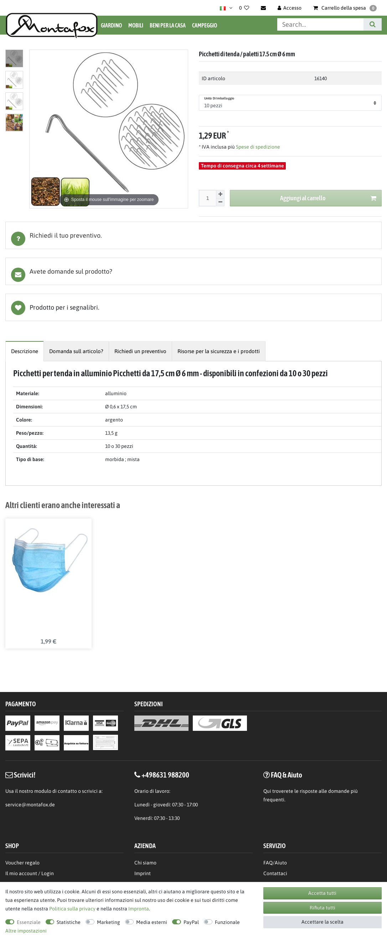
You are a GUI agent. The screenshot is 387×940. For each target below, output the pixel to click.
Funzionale (227, 922)
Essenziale (29, 922)
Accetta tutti (322, 893)
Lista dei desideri (193, 307)
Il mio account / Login (29, 874)
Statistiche (69, 922)
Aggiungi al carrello (328, 198)
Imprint (142, 874)
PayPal (191, 922)
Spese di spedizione (257, 147)
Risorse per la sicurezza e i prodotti (218, 351)
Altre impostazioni (26, 931)
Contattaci (275, 874)
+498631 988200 (165, 775)
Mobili (135, 25)
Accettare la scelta (322, 922)
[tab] (193, 235)
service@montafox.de (30, 804)
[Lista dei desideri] (244, 8)
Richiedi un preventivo (140, 351)
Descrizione (24, 351)
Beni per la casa (168, 25)
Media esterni (151, 922)
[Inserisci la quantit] (207, 198)
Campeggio (204, 25)
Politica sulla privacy (72, 908)
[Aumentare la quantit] (220, 194)
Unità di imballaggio (219, 98)
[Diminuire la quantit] (220, 202)
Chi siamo (145, 863)
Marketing (108, 922)
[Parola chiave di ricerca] (320, 24)
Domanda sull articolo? (76, 351)
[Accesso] (290, 8)
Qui (267, 791)
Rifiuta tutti (322, 907)
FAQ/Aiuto (275, 863)
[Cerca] (372, 24)
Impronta (138, 908)
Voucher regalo (22, 863)
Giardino (111, 25)
